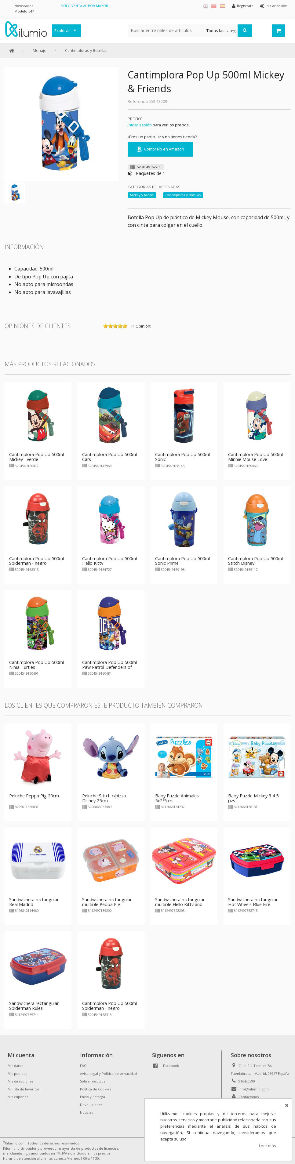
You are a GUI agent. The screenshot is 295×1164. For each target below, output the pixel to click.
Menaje (39, 50)
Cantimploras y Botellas (86, 50)
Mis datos (15, 1065)
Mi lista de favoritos (23, 1089)
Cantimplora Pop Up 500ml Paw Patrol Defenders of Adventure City (109, 667)
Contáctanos (249, 1096)
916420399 (247, 1081)
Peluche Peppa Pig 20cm (34, 796)
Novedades (23, 5)
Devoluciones (91, 1104)
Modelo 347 (24, 11)
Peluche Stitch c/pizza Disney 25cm (104, 798)
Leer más (267, 1145)
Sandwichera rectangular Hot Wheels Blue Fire (253, 902)
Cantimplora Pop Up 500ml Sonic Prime (182, 561)
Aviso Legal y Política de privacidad (108, 1073)
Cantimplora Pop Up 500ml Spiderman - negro (36, 561)
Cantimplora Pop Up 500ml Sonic (182, 456)
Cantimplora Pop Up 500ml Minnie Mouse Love (255, 456)
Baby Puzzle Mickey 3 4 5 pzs (253, 798)
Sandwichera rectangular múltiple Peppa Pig (107, 902)
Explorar (62, 30)
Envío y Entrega (92, 1096)
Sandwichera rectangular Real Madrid (34, 902)
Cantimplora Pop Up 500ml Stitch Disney (255, 561)
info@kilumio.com (254, 1089)
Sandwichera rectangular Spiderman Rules (34, 1005)
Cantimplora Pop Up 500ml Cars (109, 456)
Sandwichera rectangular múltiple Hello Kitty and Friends (180, 904)
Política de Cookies (95, 1089)
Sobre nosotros (92, 1081)
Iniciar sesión (140, 125)
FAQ (83, 1065)
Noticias (86, 1112)
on (105, 326)
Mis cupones (18, 1096)
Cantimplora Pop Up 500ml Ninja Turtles (36, 664)
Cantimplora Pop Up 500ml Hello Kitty (109, 561)
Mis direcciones (20, 1081)
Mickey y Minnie (142, 195)
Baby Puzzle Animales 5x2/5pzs (177, 798)
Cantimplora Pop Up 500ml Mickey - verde (36, 456)
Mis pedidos (17, 1073)
